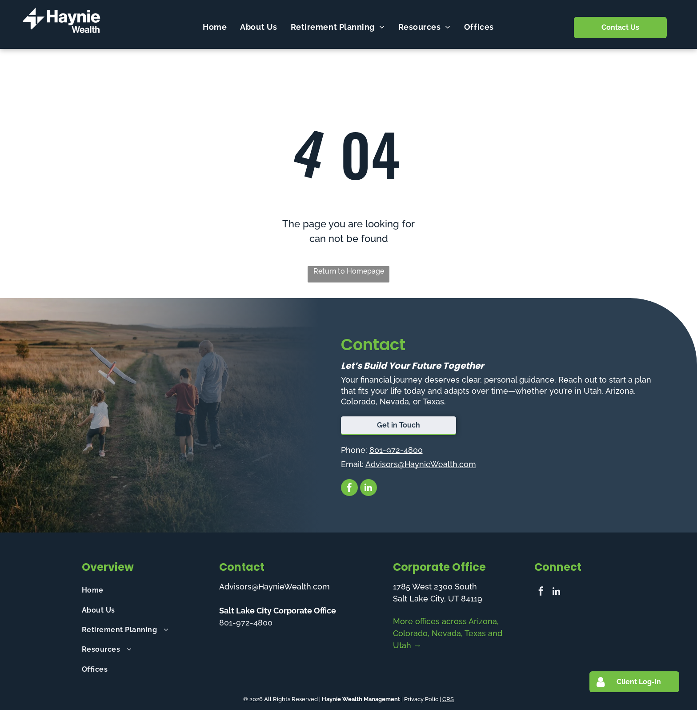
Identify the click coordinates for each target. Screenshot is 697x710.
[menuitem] (214, 26)
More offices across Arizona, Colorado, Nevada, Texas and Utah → (447, 633)
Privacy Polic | (422, 699)
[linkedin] (368, 488)
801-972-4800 (396, 450)
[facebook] (349, 488)
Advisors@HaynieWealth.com (420, 464)
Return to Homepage (348, 271)
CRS (448, 699)
